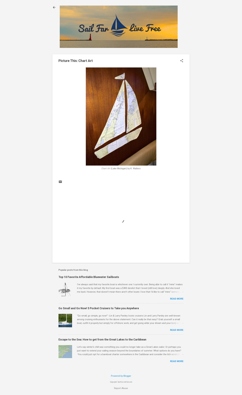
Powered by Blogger (121, 376)
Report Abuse (121, 388)
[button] (182, 61)
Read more (177, 298)
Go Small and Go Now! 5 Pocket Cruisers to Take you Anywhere (98, 308)
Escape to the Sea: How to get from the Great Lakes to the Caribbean (102, 339)
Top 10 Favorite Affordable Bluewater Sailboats (88, 277)
